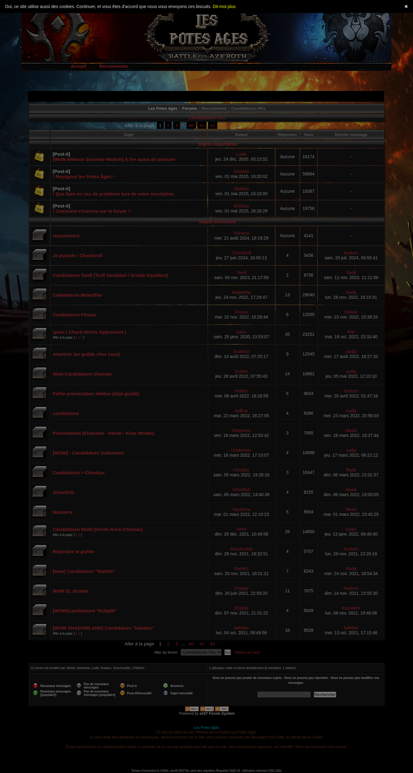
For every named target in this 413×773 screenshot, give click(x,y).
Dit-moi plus (224, 6)
